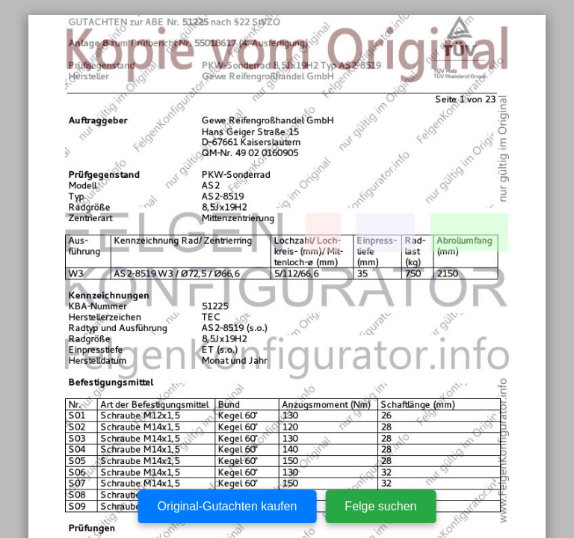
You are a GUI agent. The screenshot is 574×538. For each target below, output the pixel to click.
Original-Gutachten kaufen (227, 506)
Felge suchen (380, 506)
